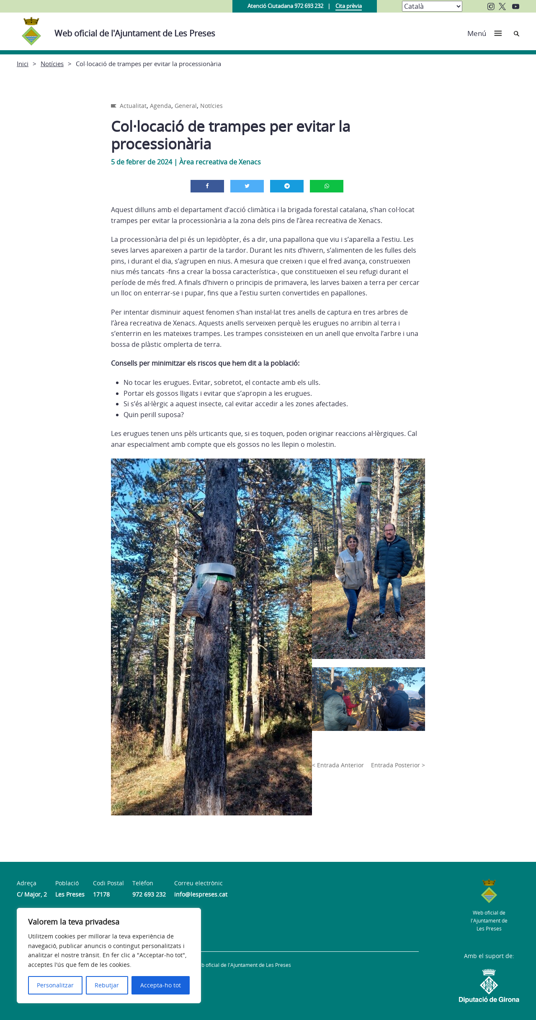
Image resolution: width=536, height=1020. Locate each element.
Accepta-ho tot (160, 985)
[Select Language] (432, 6)
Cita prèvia (348, 6)
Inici (22, 63)
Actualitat (133, 106)
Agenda (160, 106)
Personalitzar (55, 985)
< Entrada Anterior (338, 765)
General (186, 106)
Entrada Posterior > (398, 765)
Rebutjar (107, 985)
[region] (109, 955)
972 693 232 (149, 894)
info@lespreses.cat (200, 894)
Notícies (52, 63)
